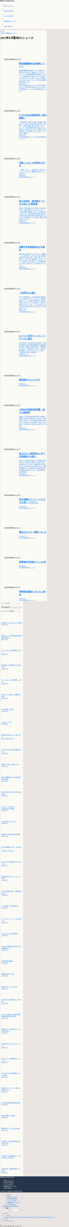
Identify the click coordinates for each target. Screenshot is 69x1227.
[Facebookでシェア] (24, 1217)
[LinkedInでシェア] (48, 1217)
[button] (18, 603)
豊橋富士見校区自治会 (11, 1206)
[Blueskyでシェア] (13, 1217)
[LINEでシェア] (38, 1217)
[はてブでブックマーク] (34, 1217)
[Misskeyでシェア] (18, 1217)
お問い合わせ (8, 1188)
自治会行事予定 (9, 1182)
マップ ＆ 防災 (8, 1184)
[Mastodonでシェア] (8, 1217)
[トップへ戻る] (0, 1224)
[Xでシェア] (4, 1217)
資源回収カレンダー (10, 1186)
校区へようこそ (9, 1180)
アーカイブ (5, 611)
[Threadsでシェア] (29, 1217)
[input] (9, 603)
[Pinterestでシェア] (42, 1217)
